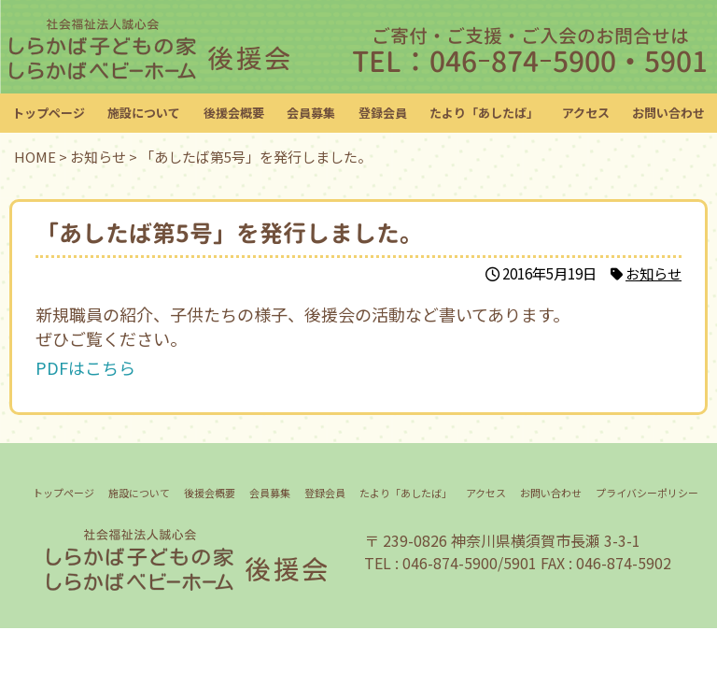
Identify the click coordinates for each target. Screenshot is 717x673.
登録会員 (382, 113)
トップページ (48, 113)
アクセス (586, 113)
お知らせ (654, 273)
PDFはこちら (85, 367)
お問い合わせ (668, 113)
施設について (143, 113)
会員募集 (311, 113)
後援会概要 (234, 113)
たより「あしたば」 (484, 113)
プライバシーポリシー (647, 492)
